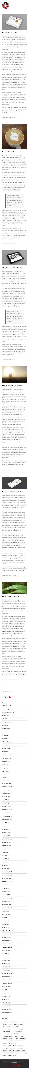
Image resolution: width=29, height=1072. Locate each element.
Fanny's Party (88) (7, 715)
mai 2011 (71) (6, 993)
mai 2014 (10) (6, 884)
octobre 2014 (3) (7, 878)
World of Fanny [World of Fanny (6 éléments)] (12, 1055)
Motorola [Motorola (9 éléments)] (5, 1041)
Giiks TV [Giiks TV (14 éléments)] (16, 1034)
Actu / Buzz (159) (7, 705)
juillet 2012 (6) (6, 950)
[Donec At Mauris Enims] (14, 137)
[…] (7, 112)
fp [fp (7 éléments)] (13, 1031)
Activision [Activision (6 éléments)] (5, 1022)
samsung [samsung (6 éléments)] (11, 1050)
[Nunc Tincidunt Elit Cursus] (14, 588)
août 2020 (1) (6, 780)
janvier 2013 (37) (7, 934)
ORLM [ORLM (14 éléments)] (15, 1046)
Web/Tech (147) (6, 771)
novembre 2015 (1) (7, 842)
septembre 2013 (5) (7, 907)
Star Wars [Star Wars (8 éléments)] (5, 1053)
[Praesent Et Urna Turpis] (14, 22)
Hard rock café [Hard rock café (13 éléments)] (7, 1036)
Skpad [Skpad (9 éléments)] (17, 1050)
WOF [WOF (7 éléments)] (4, 1055)
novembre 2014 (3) (7, 875)
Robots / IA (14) (6, 748)
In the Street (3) (6, 728)
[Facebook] (3, 697)
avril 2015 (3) (6, 862)
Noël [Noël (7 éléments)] (22, 1041)
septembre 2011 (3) (7, 983)
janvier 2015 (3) (6, 868)
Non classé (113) (7, 738)
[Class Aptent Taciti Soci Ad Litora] (14, 257)
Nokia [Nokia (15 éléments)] (17, 1041)
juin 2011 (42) (6, 989)
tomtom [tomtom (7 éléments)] (23, 1053)
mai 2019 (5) (6, 790)
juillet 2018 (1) (6, 796)
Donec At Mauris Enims (9, 152)
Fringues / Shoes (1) (7, 722)
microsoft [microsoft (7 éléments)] (22, 1039)
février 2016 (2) (6, 832)
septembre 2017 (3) (7, 809)
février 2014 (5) (6, 891)
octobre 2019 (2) (7, 783)
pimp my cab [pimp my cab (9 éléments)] (12, 1048)
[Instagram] (5, 697)
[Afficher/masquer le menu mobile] (26, 3)
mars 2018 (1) (6, 803)
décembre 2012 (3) (7, 937)
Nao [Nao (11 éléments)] (11, 1041)
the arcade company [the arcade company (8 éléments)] (14, 1053)
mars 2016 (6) (6, 829)
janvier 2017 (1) (6, 812)
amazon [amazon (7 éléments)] (23, 1022)
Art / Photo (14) (6, 709)
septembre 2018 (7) (7, 793)
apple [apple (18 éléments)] (5, 1024)
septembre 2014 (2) (7, 881)
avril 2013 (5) (6, 924)
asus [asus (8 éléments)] (10, 1024)
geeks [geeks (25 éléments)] (10, 1034)
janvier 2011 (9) (6, 1006)
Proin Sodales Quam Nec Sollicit (12, 492)
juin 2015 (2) (6, 855)
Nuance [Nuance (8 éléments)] (5, 1043)
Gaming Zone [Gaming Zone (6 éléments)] (19, 1031)
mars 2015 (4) (6, 865)
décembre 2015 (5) (7, 839)
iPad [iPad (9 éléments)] (21, 1036)
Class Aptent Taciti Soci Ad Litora (12, 268)
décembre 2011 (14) (7, 973)
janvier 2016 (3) (6, 835)
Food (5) (5, 718)
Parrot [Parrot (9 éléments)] (5, 1048)
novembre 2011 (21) (7, 976)
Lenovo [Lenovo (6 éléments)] (12, 1039)
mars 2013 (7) (6, 927)
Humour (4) (5, 725)
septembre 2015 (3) (7, 849)
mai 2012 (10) (6, 957)
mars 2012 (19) (6, 963)
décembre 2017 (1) (7, 806)
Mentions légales (14, 1062)
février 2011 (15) (7, 1002)
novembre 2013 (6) (7, 901)
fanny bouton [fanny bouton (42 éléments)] (6, 1031)
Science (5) (5, 751)
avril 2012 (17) (6, 960)
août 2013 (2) (6, 911)
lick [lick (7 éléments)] (17, 1039)
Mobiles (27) (6, 735)
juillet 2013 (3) (6, 914)
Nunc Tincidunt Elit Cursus (10, 596)
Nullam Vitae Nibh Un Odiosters (12, 385)
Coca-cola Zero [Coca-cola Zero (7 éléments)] (6, 1027)
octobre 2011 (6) (7, 979)
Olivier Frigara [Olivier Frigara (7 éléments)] (12, 1043)
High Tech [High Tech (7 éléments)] (15, 1036)
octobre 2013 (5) (7, 904)
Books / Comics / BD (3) (8, 712)
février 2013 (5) (6, 930)
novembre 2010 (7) (7, 1012)
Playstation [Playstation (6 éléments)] (19, 1048)
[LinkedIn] (10, 697)
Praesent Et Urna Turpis (9, 32)
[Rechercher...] (14, 691)
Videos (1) (5, 764)
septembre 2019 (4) (7, 786)
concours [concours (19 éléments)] (15, 1027)
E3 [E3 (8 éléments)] (13, 1029)
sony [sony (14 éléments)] (23, 1050)
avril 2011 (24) (6, 996)
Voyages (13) (6, 768)
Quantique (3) (6, 745)
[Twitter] (7, 697)
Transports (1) (6, 761)
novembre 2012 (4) (7, 940)
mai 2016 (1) (6, 826)
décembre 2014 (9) (7, 871)
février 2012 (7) (6, 966)
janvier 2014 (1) (6, 894)
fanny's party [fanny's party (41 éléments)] (19, 1029)
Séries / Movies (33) (7, 754)
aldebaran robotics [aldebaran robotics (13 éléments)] (14, 1022)
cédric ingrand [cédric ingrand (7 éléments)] (6, 1029)
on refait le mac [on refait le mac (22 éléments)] (7, 1046)
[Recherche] (3, 691)
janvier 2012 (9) (6, 970)
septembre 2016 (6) (7, 819)
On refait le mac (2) (7, 741)
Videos (13, 359)
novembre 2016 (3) (7, 816)
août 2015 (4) (6, 852)
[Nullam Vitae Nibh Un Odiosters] (14, 374)
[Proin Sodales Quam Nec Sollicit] (14, 483)
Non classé (14, 117)
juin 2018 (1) (6, 799)
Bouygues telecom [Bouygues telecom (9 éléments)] (18, 1024)
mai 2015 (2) (6, 858)
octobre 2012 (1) (7, 943)
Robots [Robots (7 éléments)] (5, 1050)
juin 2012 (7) (6, 953)
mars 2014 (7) (6, 888)
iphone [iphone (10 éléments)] (5, 1039)
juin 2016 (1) (6, 822)
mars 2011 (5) (6, 999)
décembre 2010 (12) (7, 1009)
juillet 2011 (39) (6, 986)
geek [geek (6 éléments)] (4, 1034)
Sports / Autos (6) (7, 758)
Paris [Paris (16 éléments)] (21, 1046)
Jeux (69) (5, 732)
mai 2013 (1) (6, 921)
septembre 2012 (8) (7, 947)
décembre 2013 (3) (7, 898)
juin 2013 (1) (6, 917)
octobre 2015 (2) (7, 845)
